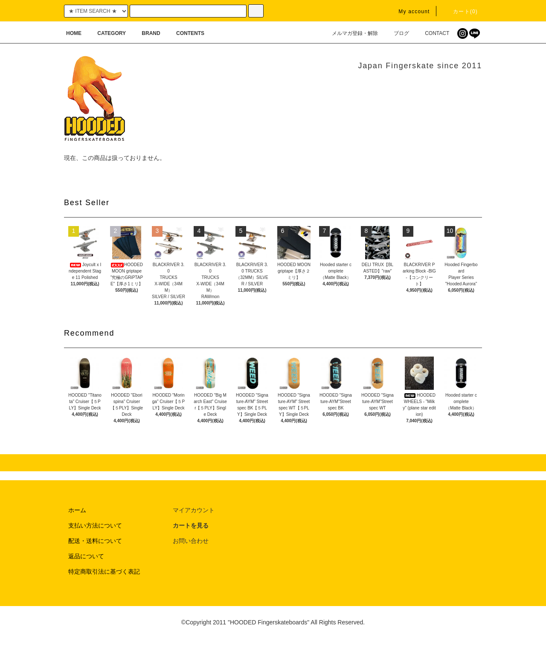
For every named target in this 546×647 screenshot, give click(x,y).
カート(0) (460, 12)
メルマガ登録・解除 (350, 33)
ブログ (396, 33)
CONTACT (432, 33)
